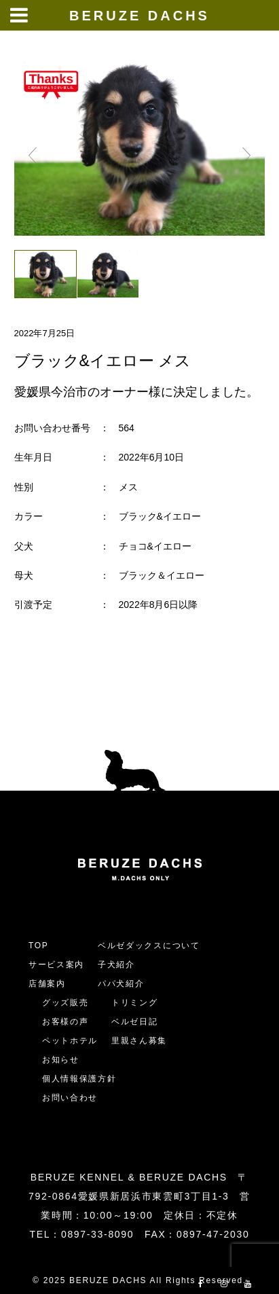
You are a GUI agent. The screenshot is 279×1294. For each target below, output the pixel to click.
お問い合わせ (74, 1097)
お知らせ (60, 1059)
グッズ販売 (65, 1002)
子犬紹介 (116, 964)
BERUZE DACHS (139, 15)
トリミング (134, 1002)
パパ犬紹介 (121, 983)
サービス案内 (56, 964)
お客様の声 (65, 1021)
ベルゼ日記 (134, 1021)
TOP (39, 945)
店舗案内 (47, 983)
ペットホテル (70, 1040)
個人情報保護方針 (79, 1078)
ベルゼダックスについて (149, 945)
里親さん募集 (139, 1040)
